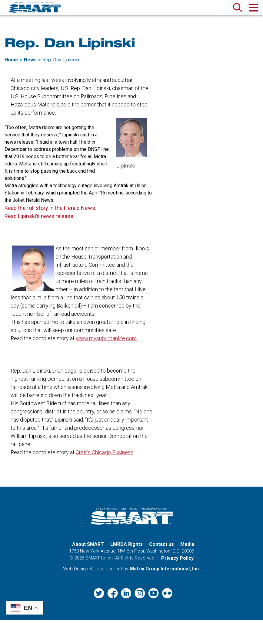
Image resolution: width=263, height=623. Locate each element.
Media (187, 547)
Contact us (161, 547)
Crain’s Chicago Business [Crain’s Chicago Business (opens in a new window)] (104, 455)
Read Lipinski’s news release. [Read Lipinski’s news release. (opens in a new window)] (40, 219)
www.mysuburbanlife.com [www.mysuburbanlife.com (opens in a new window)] (106, 341)
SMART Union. (99, 561)
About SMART (88, 547)
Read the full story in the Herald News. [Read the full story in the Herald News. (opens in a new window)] (50, 211)
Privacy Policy (177, 561)
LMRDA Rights (126, 547)
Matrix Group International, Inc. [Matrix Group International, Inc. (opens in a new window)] (165, 572)
